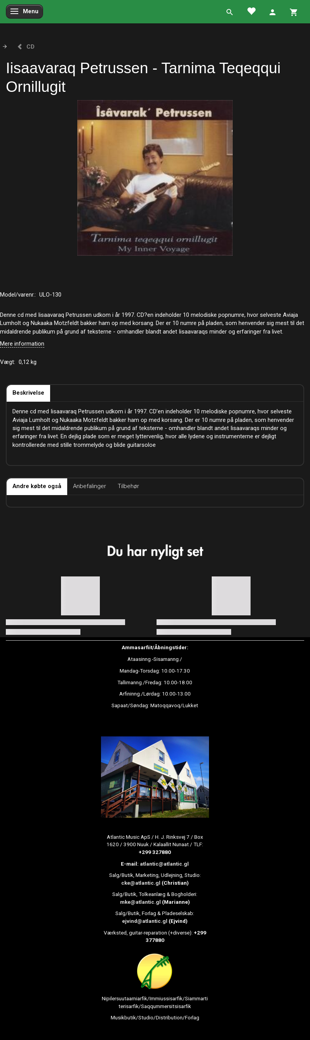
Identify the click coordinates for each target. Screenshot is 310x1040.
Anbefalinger (89, 486)
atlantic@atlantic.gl (164, 864)
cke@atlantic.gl (140, 883)
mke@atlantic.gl (140, 902)
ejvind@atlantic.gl (144, 921)
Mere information (22, 343)
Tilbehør (128, 486)
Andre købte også (36, 486)
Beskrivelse (28, 392)
